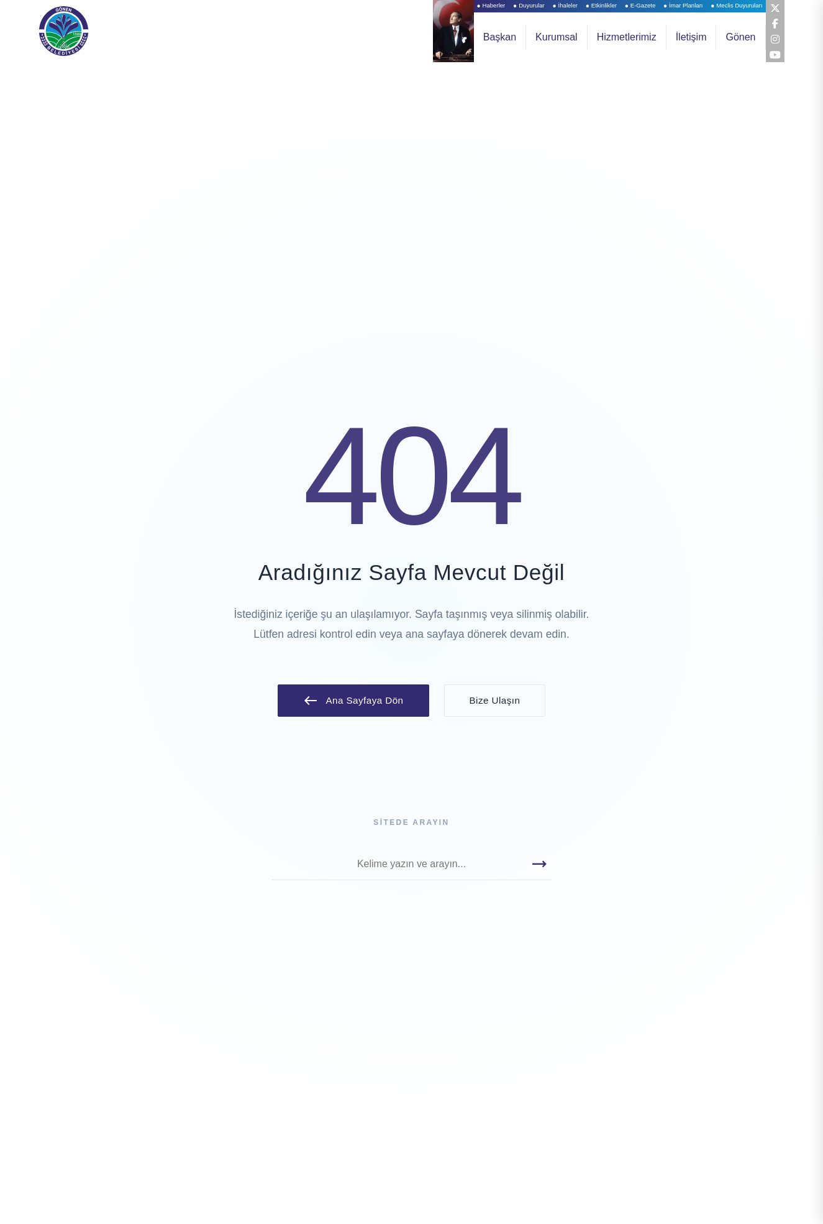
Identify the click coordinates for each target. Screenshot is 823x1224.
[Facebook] (775, 23)
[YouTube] (774, 54)
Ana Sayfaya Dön (353, 700)
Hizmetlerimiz (627, 37)
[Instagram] (774, 38)
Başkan (499, 37)
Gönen (740, 37)
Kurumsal (556, 37)
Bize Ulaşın (495, 700)
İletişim (691, 37)
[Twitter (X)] (774, 7)
